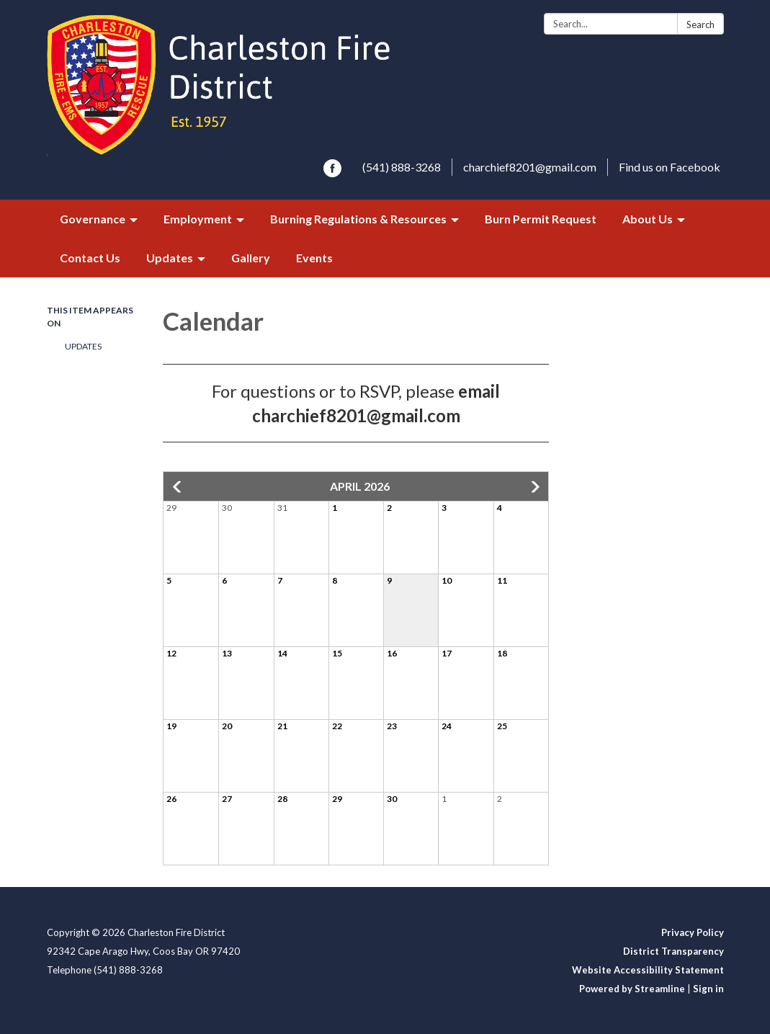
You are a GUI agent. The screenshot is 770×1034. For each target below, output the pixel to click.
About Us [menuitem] (647, 219)
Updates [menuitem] (169, 257)
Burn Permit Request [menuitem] (540, 219)
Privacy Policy (692, 932)
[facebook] (332, 172)
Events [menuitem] (314, 257)
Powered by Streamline (632, 988)
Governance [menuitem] (92, 219)
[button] (178, 487)
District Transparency (673, 951)
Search (700, 24)
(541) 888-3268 (401, 167)
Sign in (708, 988)
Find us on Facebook (669, 167)
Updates (83, 346)
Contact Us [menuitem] (90, 257)
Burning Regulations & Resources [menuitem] (358, 219)
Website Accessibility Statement (648, 970)
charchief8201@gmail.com (529, 167)
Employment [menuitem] (198, 219)
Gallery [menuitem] (250, 257)
